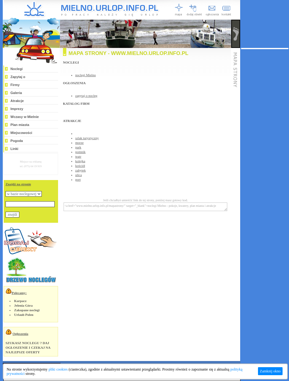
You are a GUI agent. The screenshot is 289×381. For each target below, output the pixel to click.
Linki (14, 149)
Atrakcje (17, 101)
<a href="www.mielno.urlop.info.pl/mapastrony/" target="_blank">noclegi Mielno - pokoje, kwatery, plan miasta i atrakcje (145, 206)
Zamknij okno (270, 371)
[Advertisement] (264, 141)
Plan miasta (19, 125)
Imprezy (16, 109)
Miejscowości (21, 133)
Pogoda (16, 141)
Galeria (16, 93)
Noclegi (16, 69)
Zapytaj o (17, 77)
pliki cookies (58, 369)
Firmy (15, 85)
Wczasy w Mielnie (24, 117)
